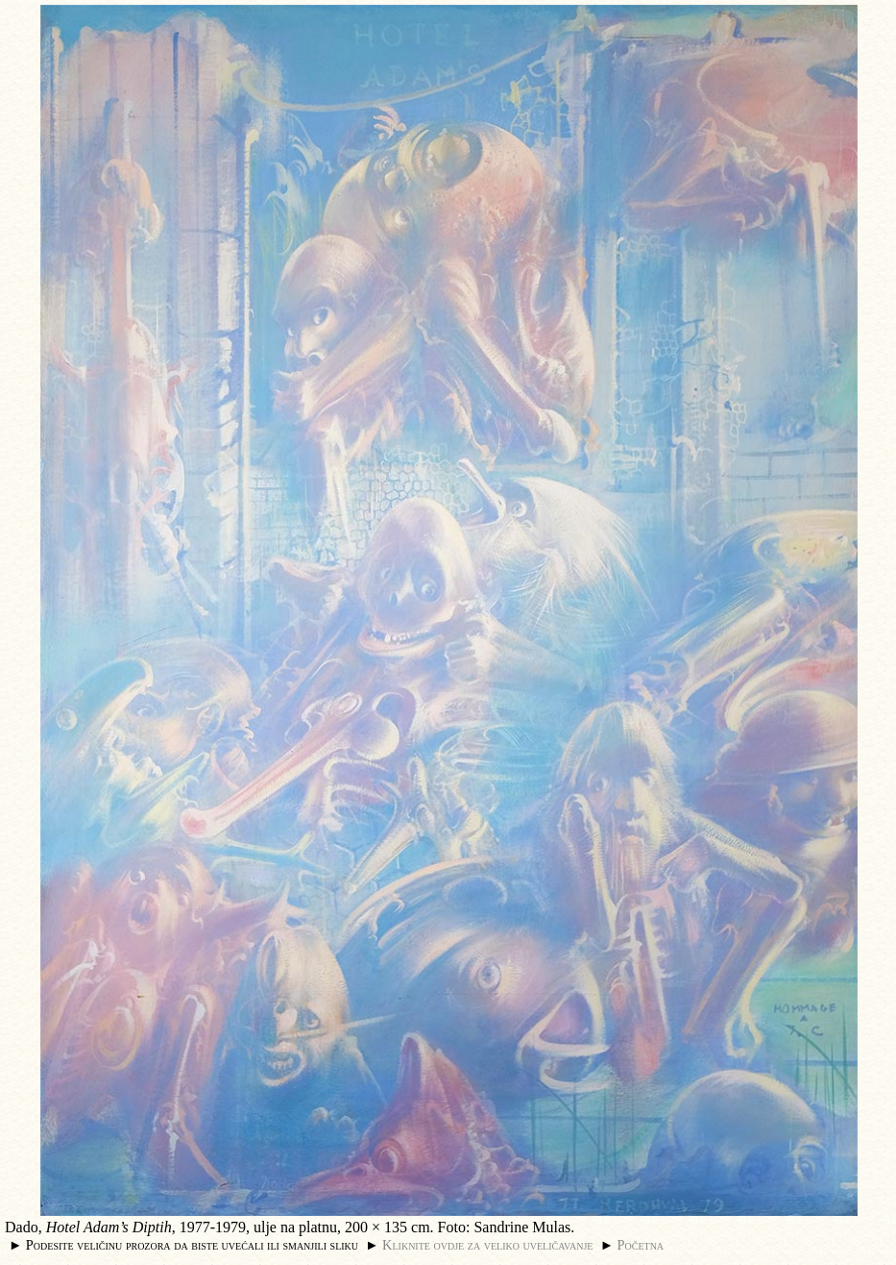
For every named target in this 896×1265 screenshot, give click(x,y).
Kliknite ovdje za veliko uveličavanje (487, 1245)
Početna (641, 1245)
